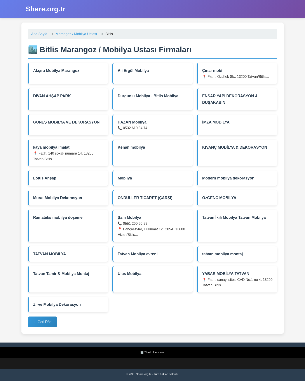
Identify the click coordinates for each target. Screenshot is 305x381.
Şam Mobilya (129, 217)
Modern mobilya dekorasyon (228, 178)
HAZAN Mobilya (132, 122)
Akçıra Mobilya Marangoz (56, 70)
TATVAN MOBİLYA (49, 254)
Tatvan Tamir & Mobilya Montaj (61, 273)
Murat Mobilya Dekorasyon (57, 198)
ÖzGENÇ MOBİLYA (219, 198)
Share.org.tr (45, 9)
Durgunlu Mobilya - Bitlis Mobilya (148, 96)
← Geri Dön (42, 322)
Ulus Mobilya (129, 273)
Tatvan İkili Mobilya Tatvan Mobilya (234, 217)
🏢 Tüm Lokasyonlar (152, 352)
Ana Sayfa (39, 34)
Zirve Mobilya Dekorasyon (57, 304)
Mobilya (125, 178)
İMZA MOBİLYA (216, 122)
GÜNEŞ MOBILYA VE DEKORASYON (66, 122)
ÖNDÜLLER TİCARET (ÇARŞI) (145, 198)
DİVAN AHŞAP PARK (52, 96)
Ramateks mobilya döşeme (58, 217)
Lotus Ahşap (44, 178)
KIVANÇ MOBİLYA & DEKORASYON (234, 147)
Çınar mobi (212, 70)
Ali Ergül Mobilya (133, 70)
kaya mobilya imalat (51, 147)
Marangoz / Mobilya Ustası (76, 34)
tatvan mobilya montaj (222, 254)
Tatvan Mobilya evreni (138, 254)
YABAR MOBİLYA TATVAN (225, 273)
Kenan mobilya (131, 147)
